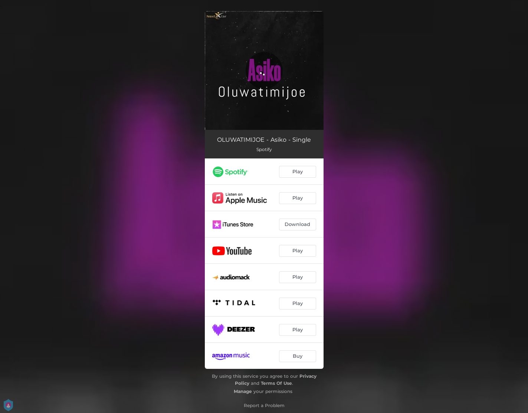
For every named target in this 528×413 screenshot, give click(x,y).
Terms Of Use (276, 383)
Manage (243, 391)
